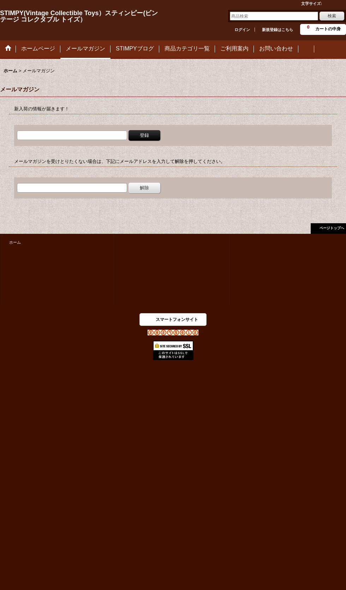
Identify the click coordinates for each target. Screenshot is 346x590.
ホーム (15, 242)
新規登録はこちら (277, 30)
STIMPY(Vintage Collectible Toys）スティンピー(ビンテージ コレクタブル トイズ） (79, 16)
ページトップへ (332, 228)
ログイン (242, 30)
